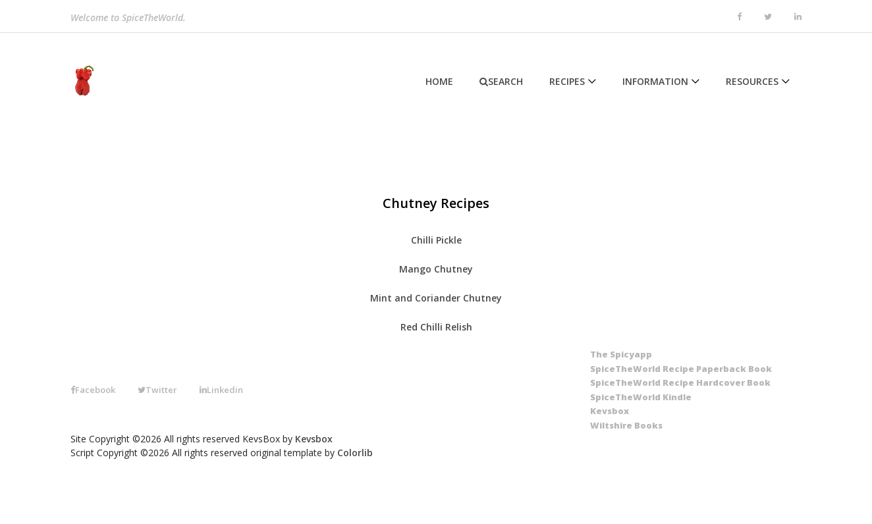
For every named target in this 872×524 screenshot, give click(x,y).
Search (501, 81)
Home (439, 81)
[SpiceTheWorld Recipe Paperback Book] (681, 369)
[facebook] (739, 17)
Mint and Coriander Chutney (436, 298)
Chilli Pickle (436, 240)
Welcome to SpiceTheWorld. (128, 19)
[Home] (82, 81)
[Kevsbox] (609, 411)
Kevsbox (314, 438)
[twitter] (768, 17)
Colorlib (355, 452)
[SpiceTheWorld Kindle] (641, 397)
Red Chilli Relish (436, 327)
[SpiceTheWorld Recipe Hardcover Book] (680, 383)
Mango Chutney (436, 269)
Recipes (567, 81)
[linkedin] (798, 17)
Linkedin (221, 390)
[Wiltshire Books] (626, 425)
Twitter (157, 390)
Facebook (92, 390)
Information (655, 81)
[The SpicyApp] (621, 354)
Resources (752, 81)
